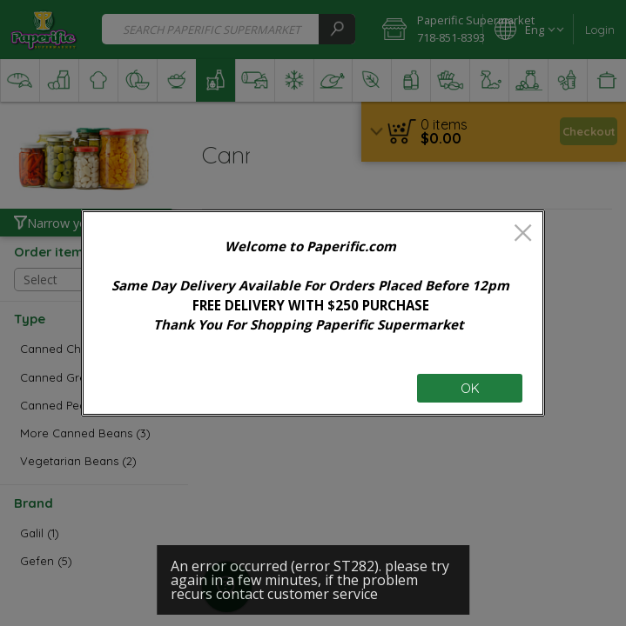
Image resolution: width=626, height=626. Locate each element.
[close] (523, 234)
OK (470, 388)
